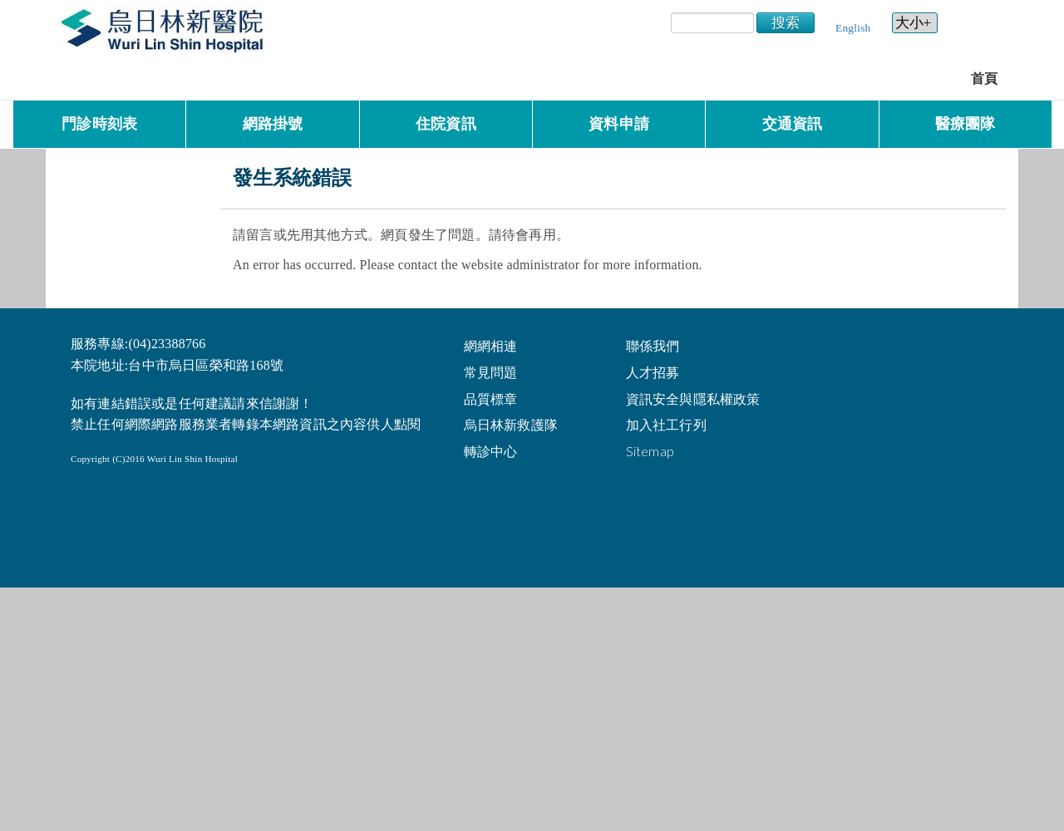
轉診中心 (491, 451)
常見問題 (491, 372)
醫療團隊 (965, 124)
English (852, 28)
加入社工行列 (666, 424)
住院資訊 (446, 124)
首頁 (984, 78)
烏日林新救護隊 (511, 424)
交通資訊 (792, 124)
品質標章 (491, 398)
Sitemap (650, 451)
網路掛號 (273, 124)
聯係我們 (653, 345)
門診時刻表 (99, 124)
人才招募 (653, 372)
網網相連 (491, 345)
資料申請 (619, 124)
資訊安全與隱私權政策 (693, 398)
